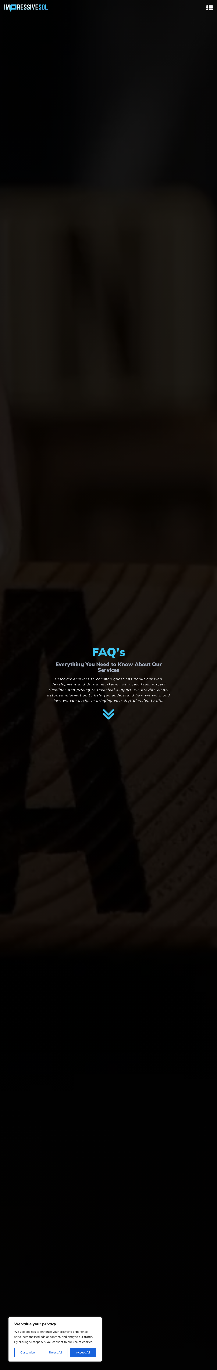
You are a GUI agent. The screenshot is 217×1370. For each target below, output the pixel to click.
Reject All (55, 1352)
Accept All (83, 1352)
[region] (55, 1339)
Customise (27, 1352)
